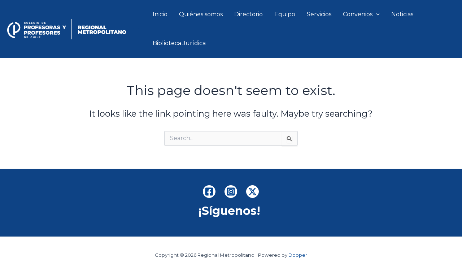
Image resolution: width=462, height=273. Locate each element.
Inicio (160, 14)
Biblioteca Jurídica (179, 43)
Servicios (319, 14)
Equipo (284, 14)
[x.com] (252, 191)
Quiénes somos (201, 14)
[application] (376, 14)
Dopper (297, 255)
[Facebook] (209, 191)
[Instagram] (231, 191)
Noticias (402, 14)
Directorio (248, 14)
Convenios (361, 14)
